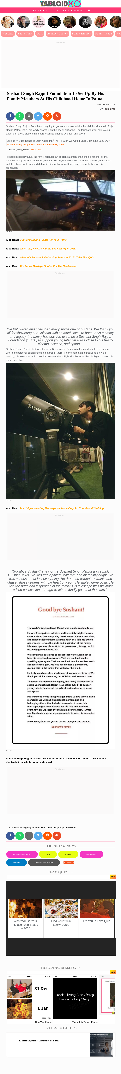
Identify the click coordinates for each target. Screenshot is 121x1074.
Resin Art (40, 10)
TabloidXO (109, 109)
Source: (9, 232)
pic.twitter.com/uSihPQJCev (47, 144)
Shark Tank (25, 33)
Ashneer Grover (57, 33)
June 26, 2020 (36, 149)
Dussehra (16, 862)
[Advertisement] (60, 65)
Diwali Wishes (91, 854)
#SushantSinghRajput (18, 144)
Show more (69, 862)
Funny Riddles (81, 33)
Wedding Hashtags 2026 (22, 854)
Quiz (55, 10)
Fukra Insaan (103, 33)
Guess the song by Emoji (44, 862)
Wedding (7, 33)
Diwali (48, 854)
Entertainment (73, 10)
